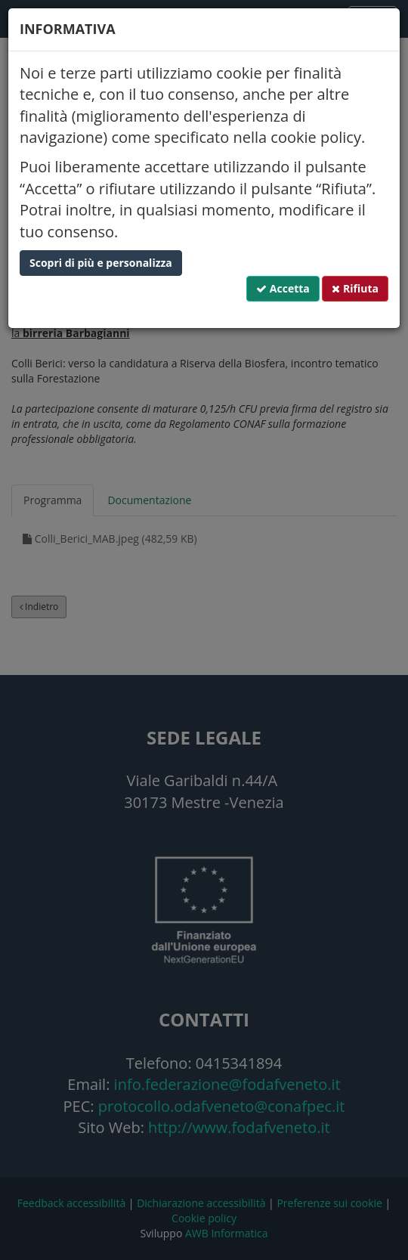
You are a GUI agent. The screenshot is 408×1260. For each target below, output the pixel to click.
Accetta (283, 288)
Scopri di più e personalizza (100, 262)
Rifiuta (355, 288)
